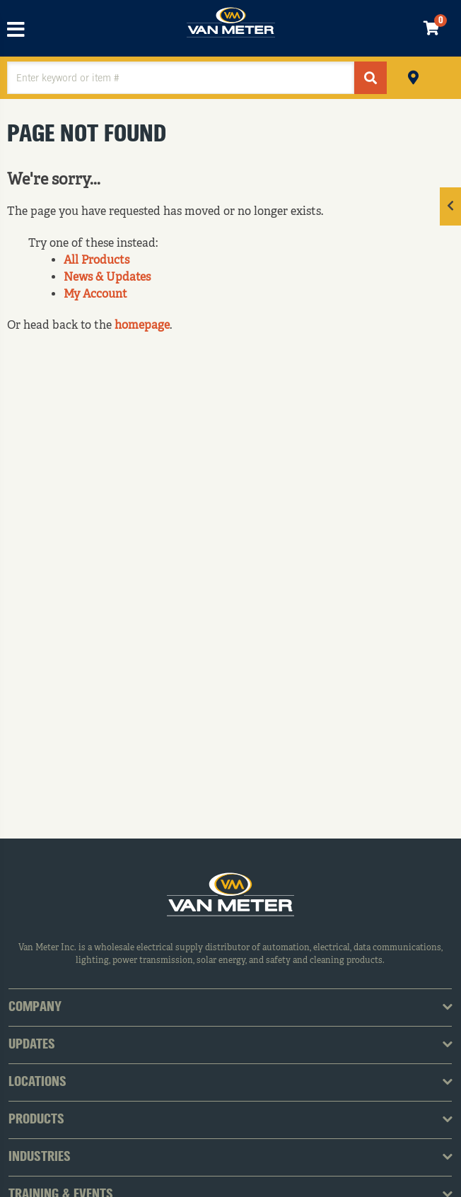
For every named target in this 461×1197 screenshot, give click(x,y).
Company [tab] (35, 1007)
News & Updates (107, 278)
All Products (96, 261)
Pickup (413, 76)
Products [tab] (36, 1120)
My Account (95, 294)
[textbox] (180, 78)
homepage (142, 326)
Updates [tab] (31, 1045)
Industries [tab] (39, 1157)
